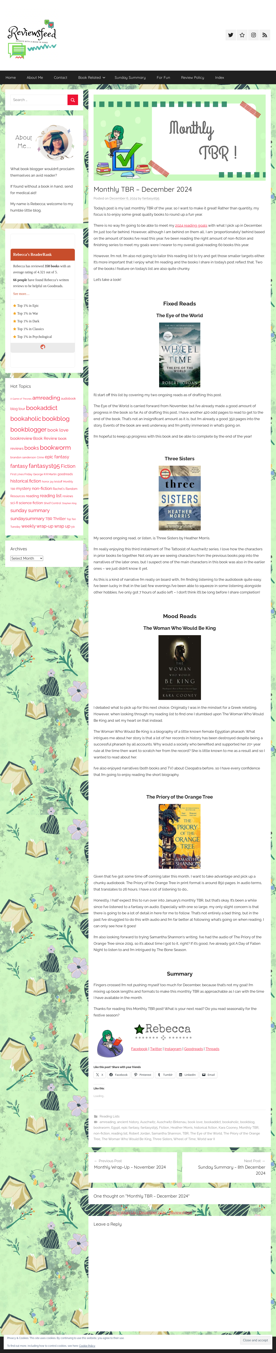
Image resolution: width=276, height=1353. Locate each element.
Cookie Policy (87, 1345)
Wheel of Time (184, 1139)
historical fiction (205, 1128)
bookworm (102, 1128)
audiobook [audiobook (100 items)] (68, 398)
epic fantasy (130, 1128)
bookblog (247, 1122)
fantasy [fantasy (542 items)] (19, 466)
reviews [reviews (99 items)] (68, 496)
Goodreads (193, 1049)
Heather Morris (182, 1128)
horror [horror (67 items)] (45, 481)
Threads (212, 1049)
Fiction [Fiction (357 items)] (68, 466)
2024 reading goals (191, 225)
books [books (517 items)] (31, 448)
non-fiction (102, 1133)
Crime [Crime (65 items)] (40, 457)
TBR (185, 1133)
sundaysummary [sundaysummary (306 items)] (27, 518)
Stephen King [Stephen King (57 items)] (69, 503)
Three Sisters (162, 1139)
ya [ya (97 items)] (73, 526)
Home (11, 77)
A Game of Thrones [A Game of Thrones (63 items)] (20, 398)
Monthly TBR (249, 1128)
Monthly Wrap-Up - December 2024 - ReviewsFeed (149, 1212)
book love (195, 1122)
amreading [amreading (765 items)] (46, 397)
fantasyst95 (150, 198)
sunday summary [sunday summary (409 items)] (30, 510)
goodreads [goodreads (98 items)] (65, 474)
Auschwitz (147, 1122)
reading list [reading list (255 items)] (51, 495)
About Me (35, 77)
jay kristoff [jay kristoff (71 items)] (56, 481)
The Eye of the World (206, 1133)
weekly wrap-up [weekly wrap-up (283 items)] (37, 526)
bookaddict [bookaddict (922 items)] (41, 407)
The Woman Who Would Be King (126, 1139)
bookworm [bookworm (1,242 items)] (55, 447)
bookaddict (212, 1122)
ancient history (128, 1122)
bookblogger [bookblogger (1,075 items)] (28, 429)
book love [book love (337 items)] (57, 430)
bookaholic (230, 1122)
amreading (108, 1122)
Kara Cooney (228, 1128)
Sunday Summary (130, 77)
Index (219, 77)
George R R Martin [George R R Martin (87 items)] (45, 474)
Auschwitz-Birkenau (171, 1122)
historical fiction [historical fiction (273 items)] (25, 481)
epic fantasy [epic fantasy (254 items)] (57, 456)
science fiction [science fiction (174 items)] (31, 503)
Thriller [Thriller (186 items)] (59, 518)
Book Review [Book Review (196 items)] (45, 438)
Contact (60, 77)
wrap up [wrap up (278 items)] (62, 526)
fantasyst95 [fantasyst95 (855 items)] (44, 465)
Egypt (115, 1128)
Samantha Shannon (166, 1133)
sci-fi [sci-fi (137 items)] (14, 503)
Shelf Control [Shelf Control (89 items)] (52, 503)
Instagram (173, 1049)
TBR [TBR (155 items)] (48, 519)
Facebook (139, 1049)
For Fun (163, 77)
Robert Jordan (139, 1133)
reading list (119, 1133)
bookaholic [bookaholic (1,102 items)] (25, 418)
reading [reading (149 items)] (32, 496)
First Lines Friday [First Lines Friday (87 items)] (21, 474)
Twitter (156, 1049)
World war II (206, 1139)
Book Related (91, 77)
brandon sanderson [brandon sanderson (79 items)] (23, 457)
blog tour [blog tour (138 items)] (17, 409)
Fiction (164, 1128)
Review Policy (192, 77)
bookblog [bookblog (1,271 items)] (56, 418)
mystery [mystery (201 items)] (23, 488)
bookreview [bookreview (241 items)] (21, 438)
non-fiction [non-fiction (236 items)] (42, 488)
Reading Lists (109, 1116)
